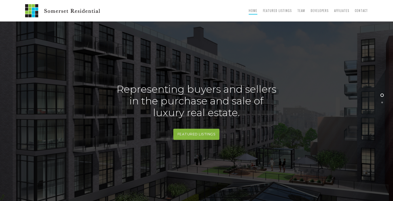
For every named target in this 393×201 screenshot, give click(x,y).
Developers (320, 10)
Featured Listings (277, 10)
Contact (361, 10)
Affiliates (341, 10)
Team (301, 10)
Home (253, 10)
